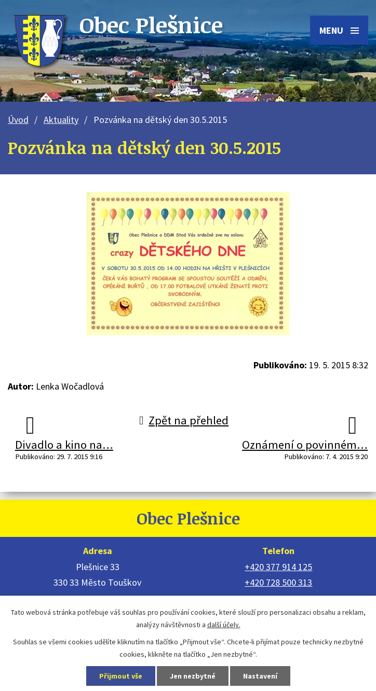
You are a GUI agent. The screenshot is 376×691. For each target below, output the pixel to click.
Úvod (18, 120)
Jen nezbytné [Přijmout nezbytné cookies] (193, 676)
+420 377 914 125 (278, 567)
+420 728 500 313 (278, 582)
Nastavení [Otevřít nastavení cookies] (260, 676)
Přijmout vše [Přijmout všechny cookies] (120, 676)
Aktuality (61, 120)
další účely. (223, 624)
